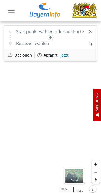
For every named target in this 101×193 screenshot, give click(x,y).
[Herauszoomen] (96, 172)
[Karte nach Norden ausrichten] (96, 180)
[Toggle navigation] (11, 11)
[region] (50, 107)
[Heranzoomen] (96, 164)
